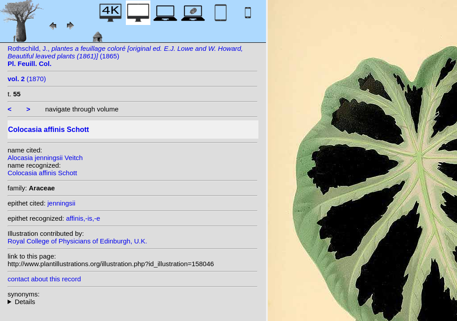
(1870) (27, 78)
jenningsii (61, 203)
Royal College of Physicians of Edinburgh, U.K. (77, 241)
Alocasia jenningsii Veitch (45, 157)
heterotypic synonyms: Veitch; (133, 301)
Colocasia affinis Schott (42, 173)
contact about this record (44, 279)
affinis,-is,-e (83, 218)
